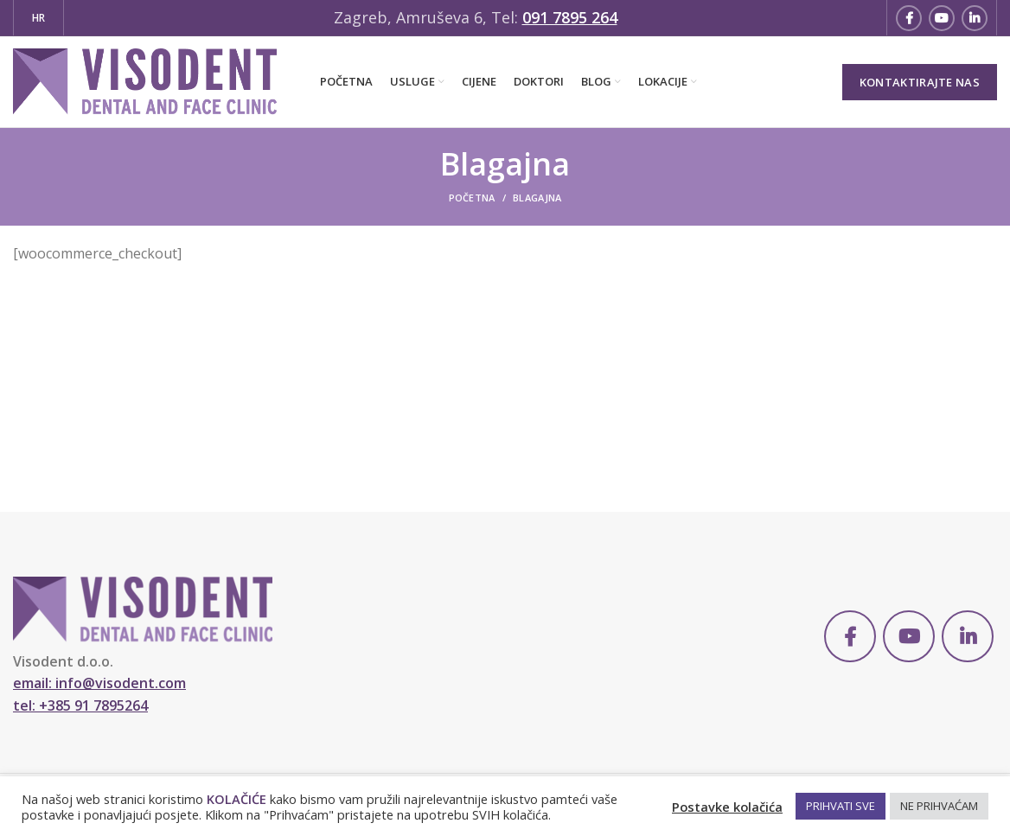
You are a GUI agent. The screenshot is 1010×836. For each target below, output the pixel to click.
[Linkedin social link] (975, 18)
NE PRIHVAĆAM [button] (939, 806)
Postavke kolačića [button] (727, 806)
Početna (472, 197)
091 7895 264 (569, 17)
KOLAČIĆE (236, 798)
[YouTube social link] (942, 18)
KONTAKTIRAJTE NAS (920, 82)
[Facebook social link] (909, 18)
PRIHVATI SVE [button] (840, 806)
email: (99, 682)
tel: (80, 705)
